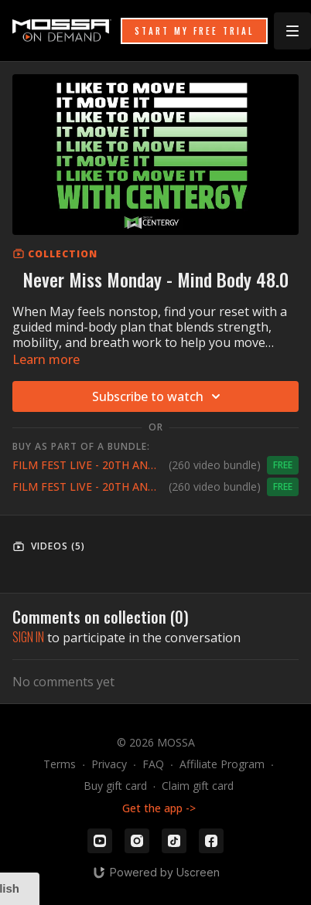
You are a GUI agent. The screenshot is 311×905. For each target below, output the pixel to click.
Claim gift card (198, 785)
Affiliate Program (222, 764)
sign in (28, 637)
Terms (59, 764)
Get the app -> (159, 808)
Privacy (109, 764)
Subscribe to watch (158, 396)
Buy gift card (115, 785)
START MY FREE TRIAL (194, 31)
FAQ (153, 764)
